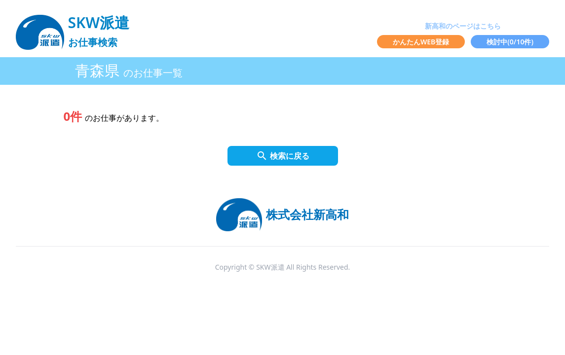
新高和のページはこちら (463, 26)
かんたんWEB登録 (421, 41)
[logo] (72, 27)
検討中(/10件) (510, 41)
